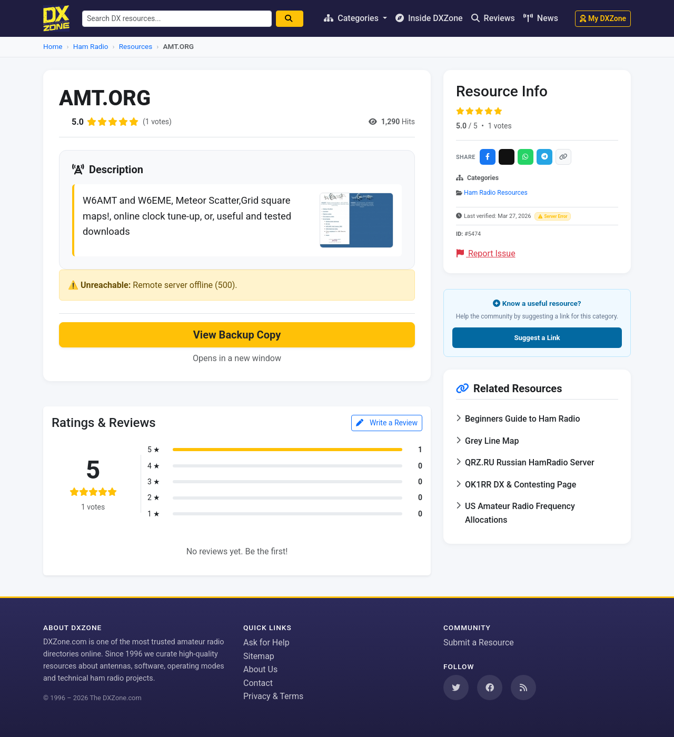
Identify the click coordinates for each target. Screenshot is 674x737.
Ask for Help (266, 643)
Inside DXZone (429, 18)
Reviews (493, 18)
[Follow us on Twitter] (456, 687)
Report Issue (486, 253)
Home (53, 46)
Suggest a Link (537, 338)
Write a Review (387, 423)
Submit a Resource (478, 643)
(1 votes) (157, 121)
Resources (136, 46)
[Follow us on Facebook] (489, 687)
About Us (260, 669)
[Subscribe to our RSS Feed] (523, 687)
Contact (258, 683)
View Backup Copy (237, 334)
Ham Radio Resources (496, 192)
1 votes (499, 126)
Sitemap (258, 656)
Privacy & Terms (273, 696)
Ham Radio (90, 46)
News (540, 18)
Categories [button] (352, 18)
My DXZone (603, 18)
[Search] (289, 19)
